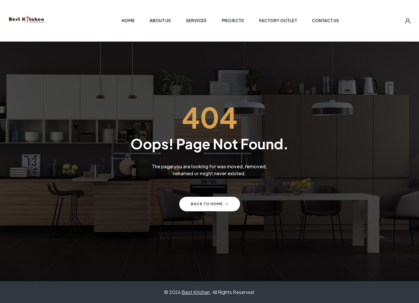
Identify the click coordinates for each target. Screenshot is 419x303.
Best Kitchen (196, 292)
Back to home (209, 204)
